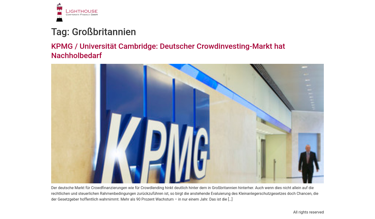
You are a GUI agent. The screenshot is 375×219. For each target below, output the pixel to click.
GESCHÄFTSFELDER (196, 13)
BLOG (296, 13)
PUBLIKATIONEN (264, 13)
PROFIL (159, 13)
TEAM (231, 13)
